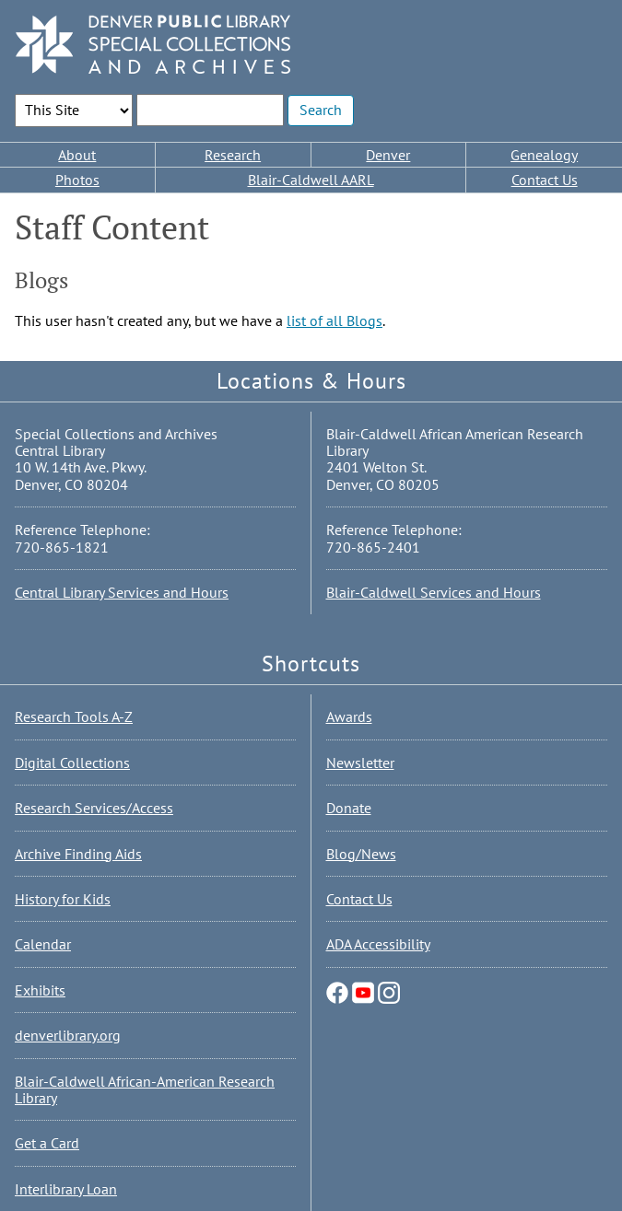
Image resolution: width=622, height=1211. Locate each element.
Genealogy (544, 155)
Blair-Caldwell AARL (311, 179)
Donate (348, 807)
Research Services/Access (94, 807)
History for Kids (63, 899)
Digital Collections (72, 762)
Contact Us (544, 179)
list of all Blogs (334, 320)
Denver (388, 155)
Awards (349, 716)
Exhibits (40, 990)
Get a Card (47, 1143)
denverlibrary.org (68, 1035)
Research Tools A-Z (74, 716)
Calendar (43, 944)
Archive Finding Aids (78, 853)
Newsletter (360, 762)
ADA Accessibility (378, 944)
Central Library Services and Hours (122, 592)
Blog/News (361, 853)
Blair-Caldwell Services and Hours (433, 592)
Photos (77, 179)
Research (233, 155)
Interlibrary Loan (66, 1189)
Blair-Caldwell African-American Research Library (145, 1089)
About (77, 155)
